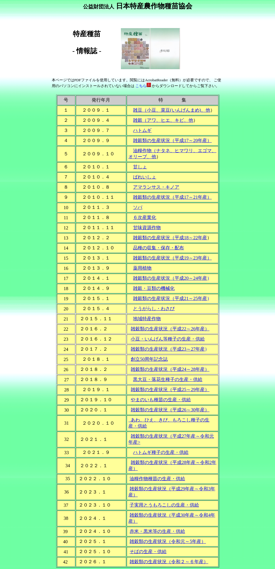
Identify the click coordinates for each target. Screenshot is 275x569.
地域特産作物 (147, 318)
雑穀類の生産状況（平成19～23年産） (172, 257)
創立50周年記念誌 (149, 359)
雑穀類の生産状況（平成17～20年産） (172, 140)
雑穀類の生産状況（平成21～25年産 (170, 298)
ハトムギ (142, 130)
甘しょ (140, 166)
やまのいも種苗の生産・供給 (161, 399)
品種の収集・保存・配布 (158, 247)
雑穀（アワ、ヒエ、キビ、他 (163, 120)
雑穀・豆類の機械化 (154, 288)
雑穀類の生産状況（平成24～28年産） (170, 369)
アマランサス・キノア (156, 187)
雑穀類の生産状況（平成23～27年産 (168, 349)
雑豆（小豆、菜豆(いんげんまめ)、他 (171, 110)
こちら (143, 86)
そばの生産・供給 (148, 551)
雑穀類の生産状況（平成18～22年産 (170, 237)
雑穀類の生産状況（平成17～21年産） (172, 197)
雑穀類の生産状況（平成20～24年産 (170, 278)
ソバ (137, 207)
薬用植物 (142, 268)
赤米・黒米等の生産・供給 (157, 531)
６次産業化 (144, 217)
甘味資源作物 (147, 227)
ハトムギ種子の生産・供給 (161, 452)
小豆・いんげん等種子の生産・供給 (168, 338)
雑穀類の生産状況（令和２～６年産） (169, 561)
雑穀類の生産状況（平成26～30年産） (170, 409)
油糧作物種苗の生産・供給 (157, 478)
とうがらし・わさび (154, 308)
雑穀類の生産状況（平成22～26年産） (170, 328)
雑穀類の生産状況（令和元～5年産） (168, 541)
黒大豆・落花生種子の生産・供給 (167, 379)
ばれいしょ (144, 176)
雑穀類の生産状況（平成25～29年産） (170, 389)
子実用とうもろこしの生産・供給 (164, 504)
